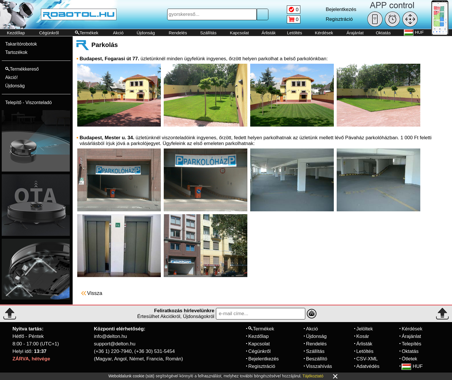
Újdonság (146, 32)
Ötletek (409, 359)
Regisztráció (261, 366)
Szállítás (208, 32)
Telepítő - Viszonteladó (28, 102)
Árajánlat (355, 32)
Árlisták (268, 32)
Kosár (362, 336)
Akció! (11, 77)
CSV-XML (367, 359)
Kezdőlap (16, 32)
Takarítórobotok (21, 44)
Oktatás (383, 32)
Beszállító (316, 359)
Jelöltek (364, 329)
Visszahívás (319, 366)
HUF (412, 366)
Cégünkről (49, 32)
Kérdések (324, 32)
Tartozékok (16, 52)
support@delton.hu (114, 344)
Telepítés (411, 344)
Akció (118, 32)
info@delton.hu (110, 336)
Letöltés (294, 32)
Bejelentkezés (263, 359)
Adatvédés (367, 366)
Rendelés (178, 32)
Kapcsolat (239, 32)
